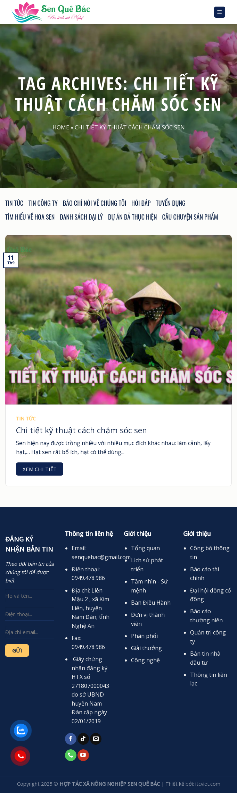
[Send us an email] (95, 739)
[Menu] (220, 12)
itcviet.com (207, 784)
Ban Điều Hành (151, 602)
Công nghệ (145, 660)
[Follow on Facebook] (70, 739)
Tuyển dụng (170, 202)
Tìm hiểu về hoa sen (30, 216)
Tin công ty (43, 202)
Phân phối (144, 636)
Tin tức (14, 202)
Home (60, 127)
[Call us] (70, 755)
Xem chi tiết (40, 469)
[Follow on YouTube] (83, 755)
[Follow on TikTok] (83, 739)
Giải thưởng (146, 648)
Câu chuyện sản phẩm (190, 216)
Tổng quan (145, 548)
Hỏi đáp (140, 202)
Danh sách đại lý (81, 216)
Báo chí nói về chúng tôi (94, 202)
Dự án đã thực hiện (132, 216)
